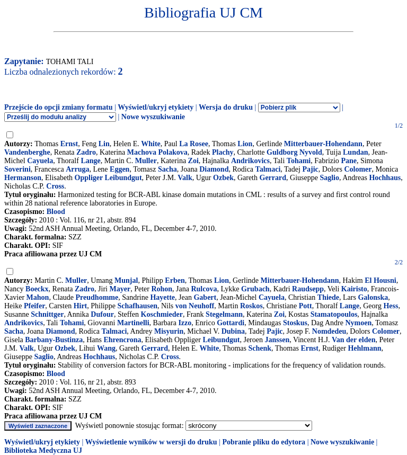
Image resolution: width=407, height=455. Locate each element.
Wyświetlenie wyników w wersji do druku (151, 442)
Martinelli (133, 323)
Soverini (17, 169)
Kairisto (354, 289)
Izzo (184, 323)
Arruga (77, 169)
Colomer (357, 169)
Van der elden (353, 340)
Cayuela (40, 161)
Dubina (233, 331)
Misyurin (168, 331)
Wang (106, 348)
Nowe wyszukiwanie (153, 117)
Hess (390, 306)
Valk (185, 178)
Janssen (276, 340)
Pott (305, 306)
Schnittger (47, 314)
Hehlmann (364, 348)
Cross (55, 186)
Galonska (373, 297)
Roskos (251, 306)
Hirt (80, 306)
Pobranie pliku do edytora (263, 442)
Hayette (162, 297)
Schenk (259, 348)
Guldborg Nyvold (294, 152)
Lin (104, 144)
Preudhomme (97, 297)
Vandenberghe (27, 152)
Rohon (161, 289)
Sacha (167, 169)
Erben (174, 280)
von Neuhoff (195, 306)
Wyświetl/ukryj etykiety (155, 107)
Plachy (222, 152)
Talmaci (268, 169)
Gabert (204, 297)
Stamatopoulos (334, 314)
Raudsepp (308, 289)
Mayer (119, 289)
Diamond (213, 169)
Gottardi (230, 323)
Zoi (193, 161)
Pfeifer (34, 306)
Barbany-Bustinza (54, 340)
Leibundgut (221, 340)
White (151, 144)
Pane (349, 161)
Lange (90, 161)
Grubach (255, 289)
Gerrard (273, 178)
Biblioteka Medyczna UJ (43, 450)
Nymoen (358, 323)
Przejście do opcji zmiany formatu (58, 107)
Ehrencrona (122, 340)
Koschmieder (162, 314)
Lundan (355, 152)
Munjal (126, 280)
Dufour (102, 314)
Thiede (328, 297)
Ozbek (223, 178)
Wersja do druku (226, 107)
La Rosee (193, 144)
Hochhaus (385, 178)
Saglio (329, 178)
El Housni (380, 280)
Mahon (37, 297)
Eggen (119, 169)
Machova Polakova (157, 152)
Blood (56, 212)
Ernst (69, 144)
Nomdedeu (329, 331)
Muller (146, 161)
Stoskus (295, 323)
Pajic (310, 169)
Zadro (86, 152)
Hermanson (22, 178)
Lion (244, 144)
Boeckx (37, 289)
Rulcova (204, 289)
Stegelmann (224, 314)
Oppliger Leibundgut (108, 178)
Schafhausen (137, 306)
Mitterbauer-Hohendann (323, 144)
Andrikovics (250, 161)
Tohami (299, 161)
